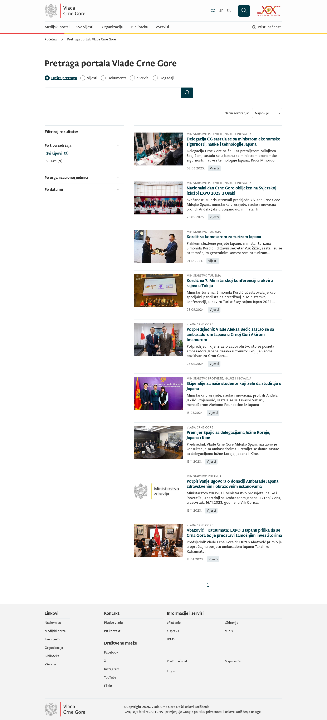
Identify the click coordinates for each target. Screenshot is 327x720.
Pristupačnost (177, 661)
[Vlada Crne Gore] (85, 10)
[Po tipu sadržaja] (84, 146)
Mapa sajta (233, 661)
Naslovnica (53, 623)
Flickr (108, 686)
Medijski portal (57, 27)
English (172, 671)
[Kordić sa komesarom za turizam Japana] (234, 237)
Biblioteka (139, 27)
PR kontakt (112, 631)
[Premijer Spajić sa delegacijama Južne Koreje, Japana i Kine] (234, 435)
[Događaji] (167, 78)
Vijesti (54, 161)
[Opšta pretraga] (64, 78)
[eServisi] (143, 78)
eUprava (173, 631)
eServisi (162, 27)
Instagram (111, 669)
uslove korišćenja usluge (243, 712)
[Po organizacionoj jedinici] (84, 178)
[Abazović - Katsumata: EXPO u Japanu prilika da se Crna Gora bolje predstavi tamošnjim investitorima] (234, 533)
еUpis (229, 631)
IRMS (171, 639)
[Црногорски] (221, 11)
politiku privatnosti (208, 712)
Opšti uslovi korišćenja (192, 707)
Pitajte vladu (113, 623)
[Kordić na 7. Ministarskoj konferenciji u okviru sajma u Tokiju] (234, 283)
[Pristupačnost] (266, 27)
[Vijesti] (92, 78)
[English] (228, 11)
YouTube (110, 677)
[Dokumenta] (117, 78)
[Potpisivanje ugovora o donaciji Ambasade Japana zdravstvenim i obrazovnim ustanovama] (234, 484)
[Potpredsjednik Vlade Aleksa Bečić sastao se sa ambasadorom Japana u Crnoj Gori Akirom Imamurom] (234, 335)
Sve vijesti (84, 27)
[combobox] (113, 93)
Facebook (111, 652)
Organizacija (112, 27)
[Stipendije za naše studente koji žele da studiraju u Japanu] (234, 386)
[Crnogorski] (212, 11)
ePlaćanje (174, 623)
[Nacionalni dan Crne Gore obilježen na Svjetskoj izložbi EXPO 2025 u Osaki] (234, 191)
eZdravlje (231, 623)
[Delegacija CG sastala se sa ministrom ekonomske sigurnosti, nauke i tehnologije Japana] (234, 142)
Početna (51, 39)
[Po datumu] (84, 188)
